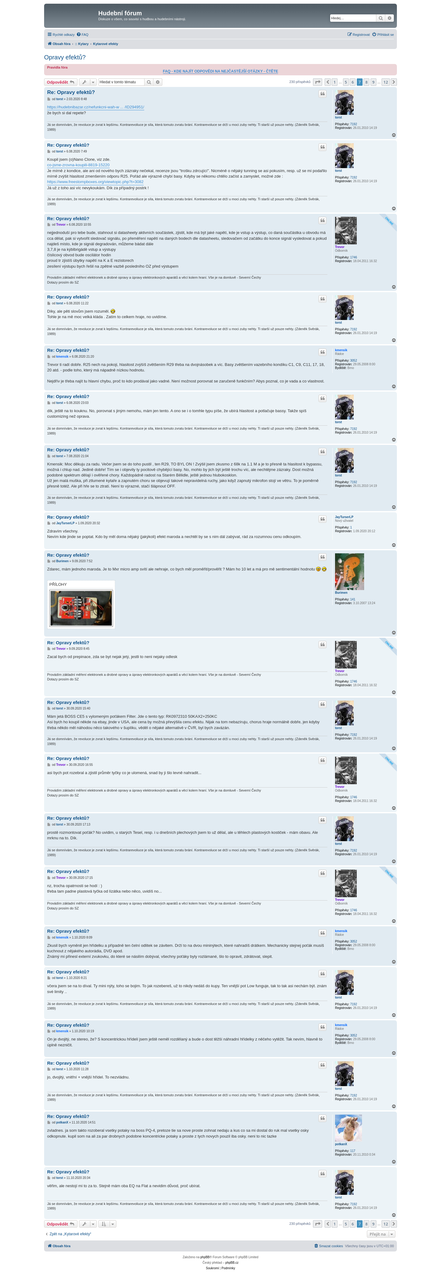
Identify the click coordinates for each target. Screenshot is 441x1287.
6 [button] (353, 82)
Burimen (341, 592)
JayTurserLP (344, 517)
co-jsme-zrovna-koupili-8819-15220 (78, 165)
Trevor (340, 247)
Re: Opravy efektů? (71, 92)
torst (338, 117)
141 (352, 599)
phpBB (204, 1257)
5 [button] (346, 82)
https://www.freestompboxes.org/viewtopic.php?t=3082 (95, 181)
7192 (353, 124)
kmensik (341, 350)
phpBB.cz (232, 1262)
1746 (353, 257)
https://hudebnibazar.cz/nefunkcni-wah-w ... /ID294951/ (95, 107)
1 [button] (335, 82)
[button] (317, 82)
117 (352, 1151)
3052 (353, 360)
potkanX (341, 1144)
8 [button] (366, 82)
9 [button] (373, 82)
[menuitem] (82, 34)
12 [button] (385, 82)
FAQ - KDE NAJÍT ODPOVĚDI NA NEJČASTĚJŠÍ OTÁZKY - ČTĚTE (220, 71)
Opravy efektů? (65, 57)
